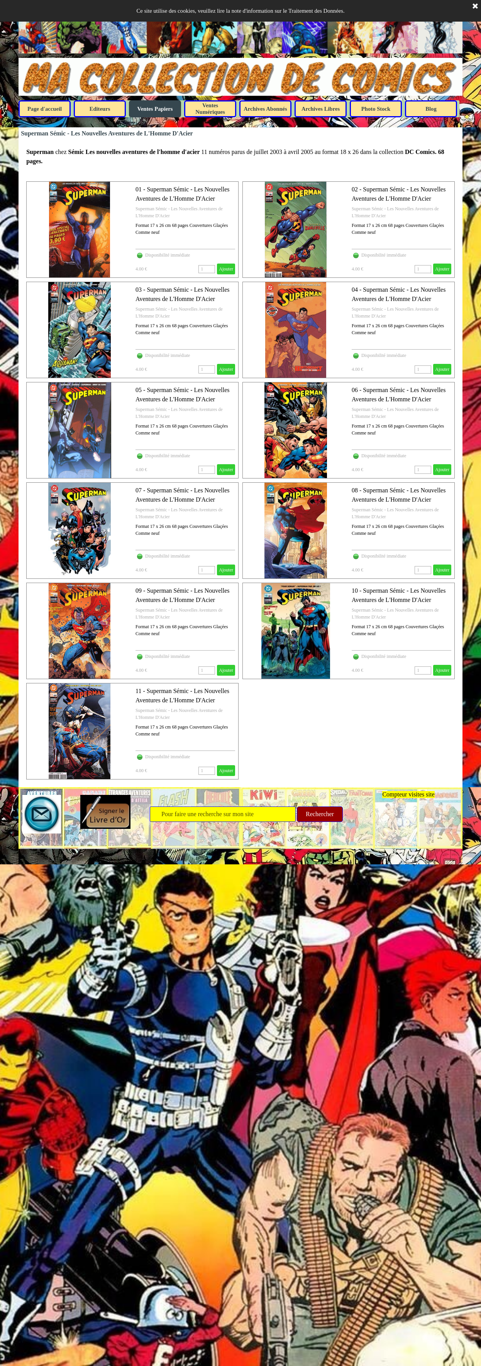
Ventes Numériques (210, 108)
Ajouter (226, 269)
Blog (431, 109)
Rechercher (320, 814)
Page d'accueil (44, 109)
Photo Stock (375, 109)
